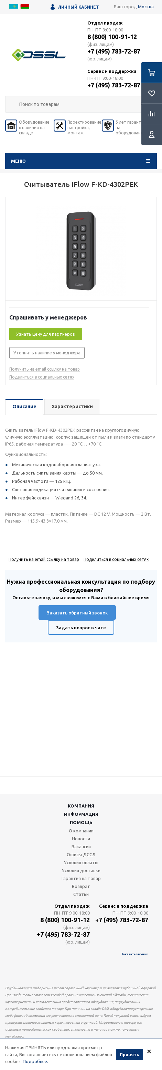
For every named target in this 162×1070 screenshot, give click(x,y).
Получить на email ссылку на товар (44, 369)
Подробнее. (35, 1061)
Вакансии (81, 846)
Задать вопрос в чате (81, 627)
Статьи (81, 894)
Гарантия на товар (81, 878)
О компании (81, 830)
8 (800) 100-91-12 (112, 36)
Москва (146, 6)
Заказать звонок (134, 954)
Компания (81, 805)
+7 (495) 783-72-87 (113, 51)
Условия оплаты (81, 862)
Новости (81, 838)
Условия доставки (81, 870)
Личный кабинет (78, 7)
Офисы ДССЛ (81, 854)
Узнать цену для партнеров (45, 334)
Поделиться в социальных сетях (41, 377)
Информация (81, 814)
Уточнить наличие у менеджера (46, 352)
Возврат (81, 886)
